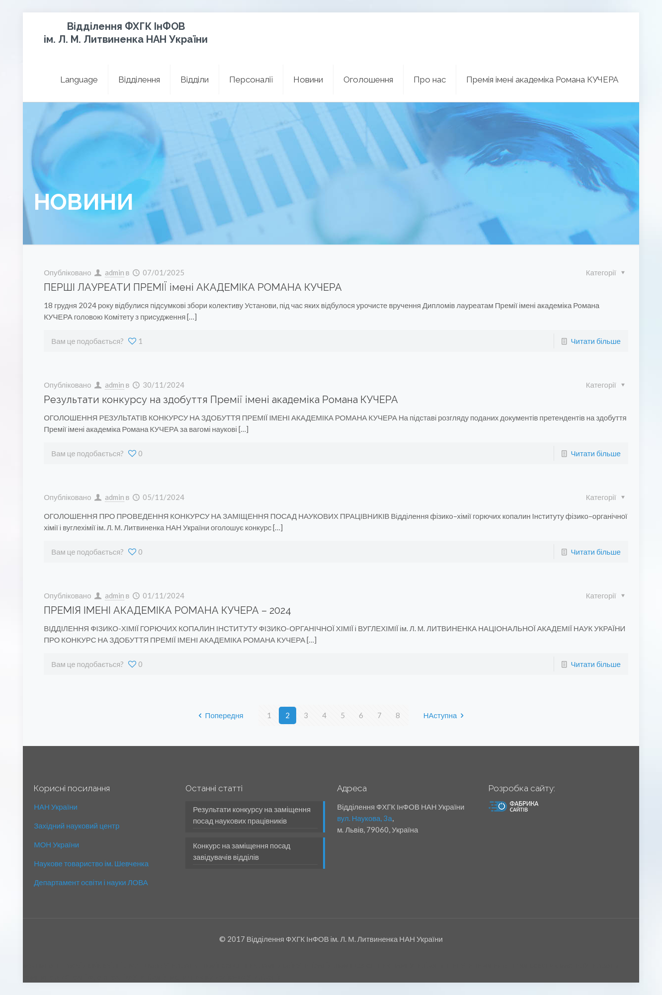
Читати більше (596, 340)
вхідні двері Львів (132, 965)
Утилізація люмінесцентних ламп (352, 965)
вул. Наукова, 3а (364, 818)
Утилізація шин (435, 965)
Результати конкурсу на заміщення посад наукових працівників (252, 815)
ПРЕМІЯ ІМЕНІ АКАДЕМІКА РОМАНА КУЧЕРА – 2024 (167, 610)
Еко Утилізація (257, 976)
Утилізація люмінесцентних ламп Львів (230, 965)
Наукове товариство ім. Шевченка (91, 863)
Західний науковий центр (76, 825)
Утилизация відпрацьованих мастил (522, 965)
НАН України (56, 806)
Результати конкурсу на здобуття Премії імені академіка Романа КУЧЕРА (221, 400)
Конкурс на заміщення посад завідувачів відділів (241, 851)
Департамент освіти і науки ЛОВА (91, 882)
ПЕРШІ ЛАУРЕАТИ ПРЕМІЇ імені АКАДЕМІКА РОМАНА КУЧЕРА (193, 287)
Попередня (219, 715)
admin (114, 272)
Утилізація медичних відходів (182, 976)
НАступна (445, 715)
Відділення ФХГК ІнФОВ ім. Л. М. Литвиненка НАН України (126, 32)
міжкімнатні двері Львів (62, 965)
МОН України (56, 844)
